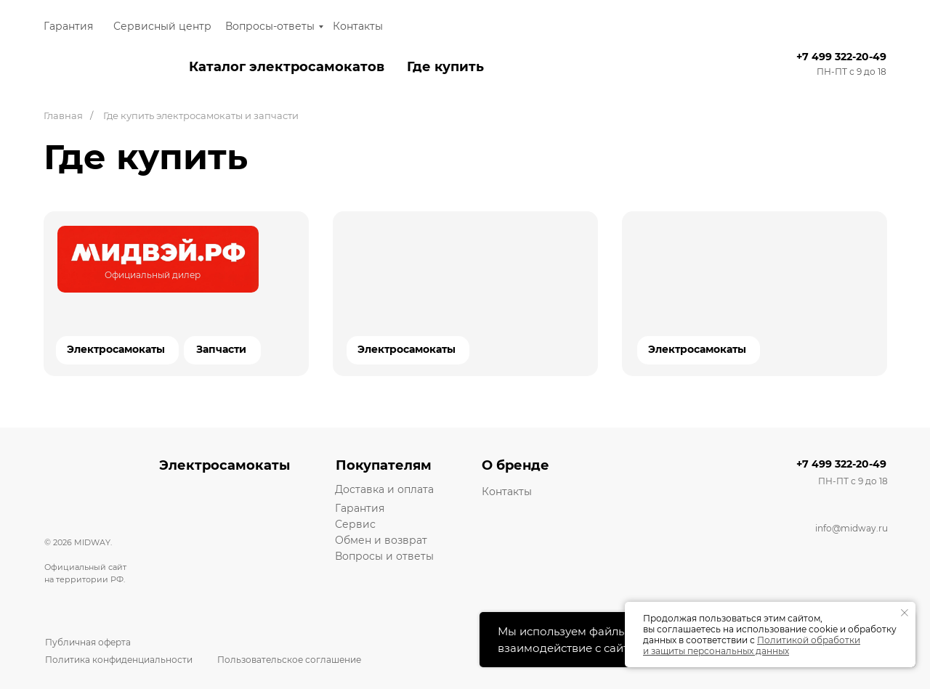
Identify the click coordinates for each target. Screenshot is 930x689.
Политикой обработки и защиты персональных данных (751, 645)
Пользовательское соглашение (289, 659)
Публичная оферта (88, 642)
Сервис (355, 524)
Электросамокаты (406, 349)
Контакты (358, 26)
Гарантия (68, 26)
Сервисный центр (162, 26)
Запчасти (221, 349)
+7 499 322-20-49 (841, 56)
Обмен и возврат (381, 540)
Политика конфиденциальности (119, 659)
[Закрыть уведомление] (904, 613)
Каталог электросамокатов (286, 67)
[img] (158, 259)
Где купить (445, 67)
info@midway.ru (851, 528)
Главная (63, 115)
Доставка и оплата (384, 489)
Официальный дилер (153, 274)
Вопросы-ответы (270, 26)
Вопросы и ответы (384, 556)
